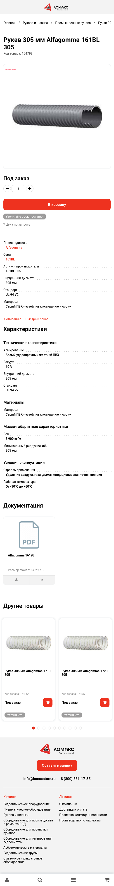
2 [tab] (38, 728)
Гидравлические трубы (20, 853)
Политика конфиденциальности (83, 815)
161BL (10, 259)
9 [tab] (75, 728)
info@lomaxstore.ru (40, 779)
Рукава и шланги (15, 815)
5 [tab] (54, 728)
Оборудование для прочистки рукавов (25, 831)
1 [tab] (33, 728)
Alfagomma (14, 247)
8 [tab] (70, 728)
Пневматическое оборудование (26, 809)
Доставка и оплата (73, 809)
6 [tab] (59, 728)
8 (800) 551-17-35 (75, 779)
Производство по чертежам (80, 820)
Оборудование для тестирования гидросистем (27, 840)
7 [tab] (64, 728)
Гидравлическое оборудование (26, 804)
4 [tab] (49, 728)
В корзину (57, 204)
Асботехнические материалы (25, 847)
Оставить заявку (57, 765)
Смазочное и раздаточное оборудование (22, 860)
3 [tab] (44, 728)
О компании (68, 804)
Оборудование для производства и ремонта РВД (28, 822)
